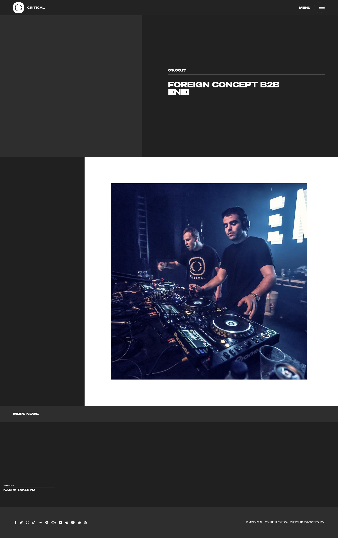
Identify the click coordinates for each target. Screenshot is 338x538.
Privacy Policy (314, 522)
